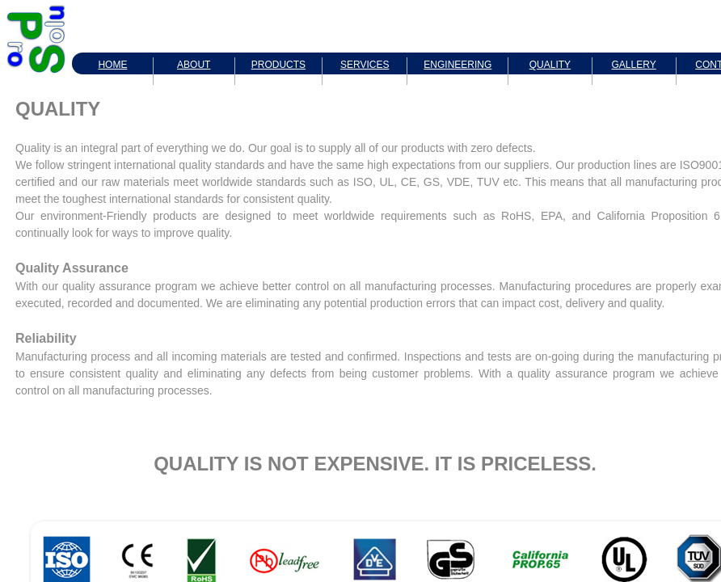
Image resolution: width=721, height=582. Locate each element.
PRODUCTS (278, 64)
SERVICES (364, 64)
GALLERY (634, 64)
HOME (112, 64)
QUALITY (550, 64)
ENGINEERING (457, 64)
